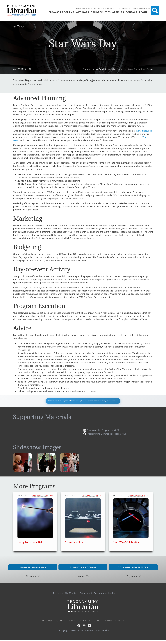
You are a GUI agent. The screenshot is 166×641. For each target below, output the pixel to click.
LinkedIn (89, 626)
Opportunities (103, 622)
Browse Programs (32, 568)
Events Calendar (124, 8)
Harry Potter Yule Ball (30, 543)
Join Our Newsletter (133, 568)
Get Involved (86, 594)
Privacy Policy (102, 631)
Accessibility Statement (82, 631)
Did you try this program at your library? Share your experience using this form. (81, 401)
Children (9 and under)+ (136, 496)
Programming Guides (141, 8)
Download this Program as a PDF (103, 431)
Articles (120, 622)
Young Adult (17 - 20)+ (40, 496)
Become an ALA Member (86, 8)
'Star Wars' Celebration (126, 543)
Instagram (84, 626)
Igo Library (18, 26)
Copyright (64, 631)
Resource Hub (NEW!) (106, 8)
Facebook (78, 626)
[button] (22, 472)
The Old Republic (143, 130)
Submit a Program (83, 568)
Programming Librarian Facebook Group (106, 434)
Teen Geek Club (74, 543)
